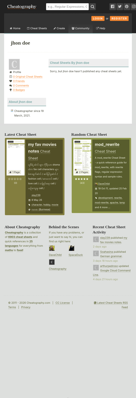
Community (80, 28)
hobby (46, 204)
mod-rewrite (102, 202)
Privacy (25, 307)
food (20, 250)
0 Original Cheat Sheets (27, 76)
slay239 (35, 195)
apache (114, 202)
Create (59, 28)
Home (15, 28)
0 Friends (19, 81)
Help (100, 28)
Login (98, 18)
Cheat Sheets (37, 28)
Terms (12, 307)
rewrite (118, 197)
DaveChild (104, 183)
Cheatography (14, 232)
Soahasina (106, 251)
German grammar (111, 256)
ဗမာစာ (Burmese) (40, 209)
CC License (62, 302)
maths (9, 250)
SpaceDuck (76, 255)
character (36, 204)
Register (119, 18)
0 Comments (21, 85)
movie (55, 204)
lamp (122, 202)
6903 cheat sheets (20, 237)
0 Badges (19, 89)
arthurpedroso (109, 266)
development (105, 197)
